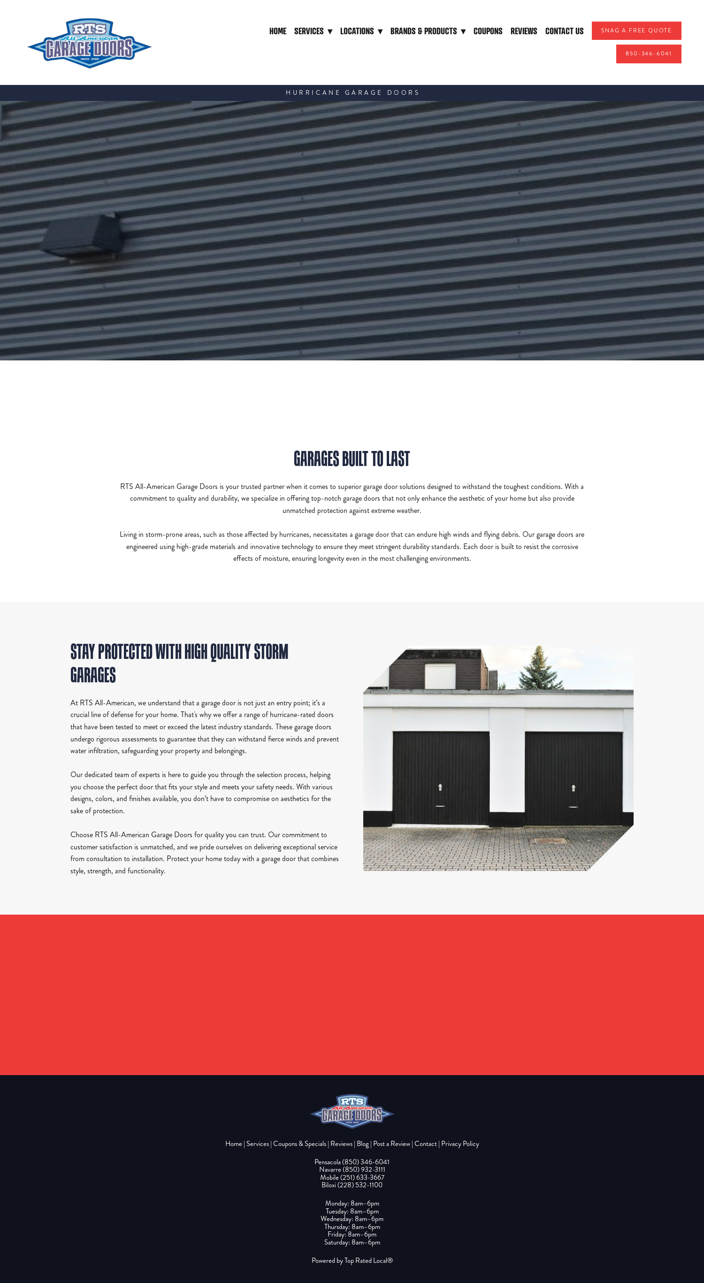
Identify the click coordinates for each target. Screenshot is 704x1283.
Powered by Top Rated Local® (352, 1260)
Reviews (524, 30)
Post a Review (391, 1143)
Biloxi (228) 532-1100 (352, 1185)
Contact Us (564, 30)
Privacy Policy (460, 1143)
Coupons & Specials (299, 1143)
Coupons (488, 30)
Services (313, 30)
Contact (425, 1143)
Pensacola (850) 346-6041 (352, 1162)
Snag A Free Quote (636, 31)
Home (277, 30)
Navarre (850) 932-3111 (352, 1169)
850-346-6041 (649, 54)
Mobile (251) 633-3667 (352, 1177)
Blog (363, 1143)
